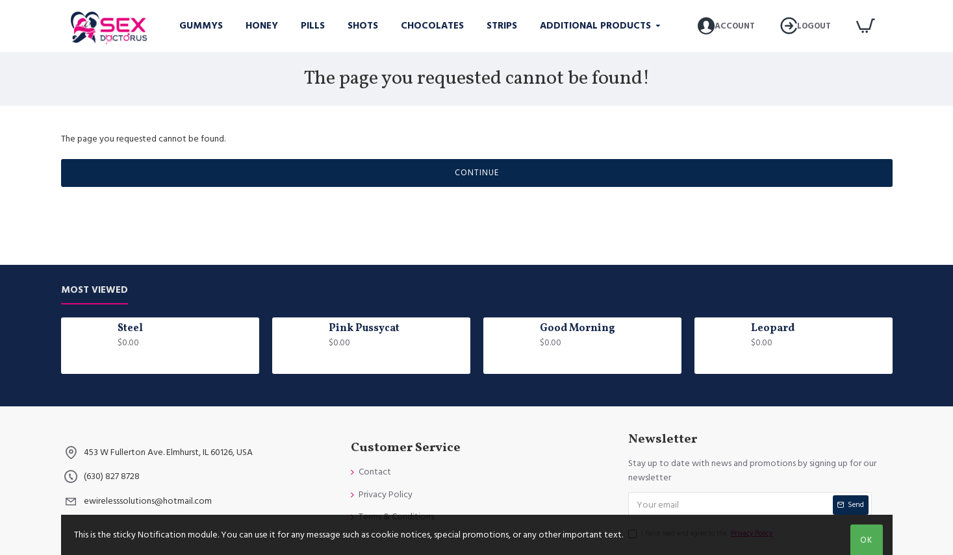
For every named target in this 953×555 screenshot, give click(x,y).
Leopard (772, 329)
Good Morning (577, 329)
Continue (477, 173)
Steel (130, 329)
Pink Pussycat (364, 329)
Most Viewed (94, 290)
